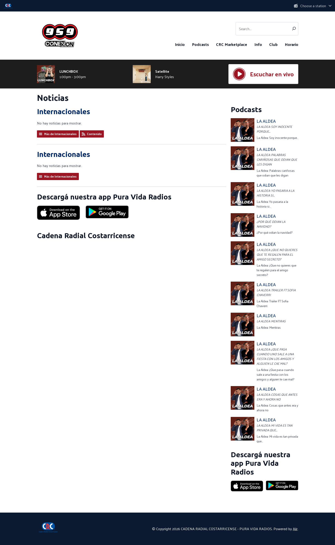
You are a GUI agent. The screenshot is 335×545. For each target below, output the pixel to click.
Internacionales (63, 111)
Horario (291, 44)
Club (273, 44)
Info (258, 44)
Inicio (180, 44)
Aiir (295, 528)
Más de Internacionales (60, 133)
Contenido (94, 133)
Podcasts (200, 44)
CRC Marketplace (231, 44)
